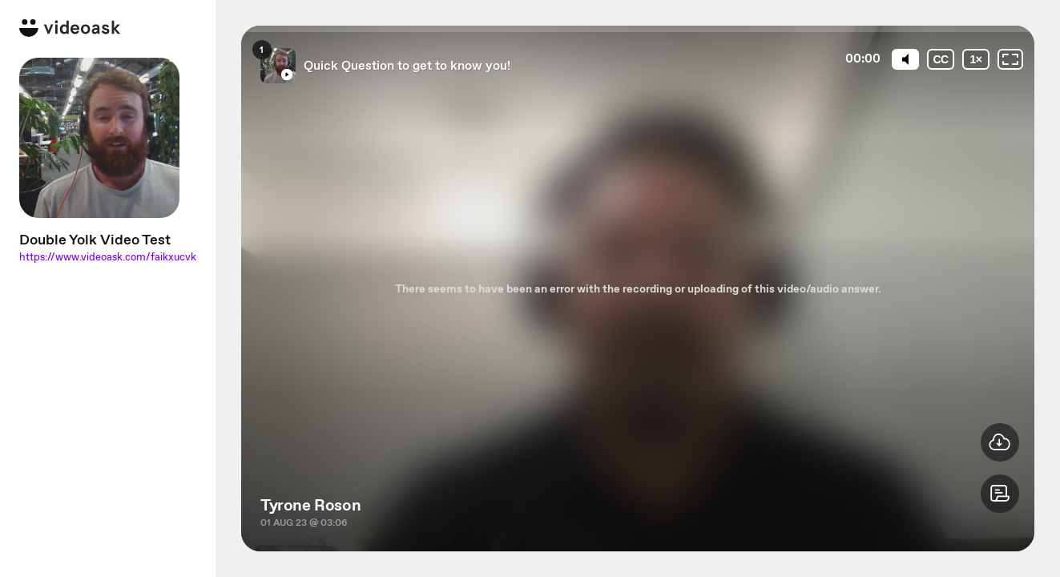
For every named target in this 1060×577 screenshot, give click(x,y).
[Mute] (905, 59)
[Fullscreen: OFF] (1010, 59)
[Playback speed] (975, 59)
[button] (1000, 493)
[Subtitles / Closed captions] (940, 59)
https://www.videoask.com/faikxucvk (107, 257)
